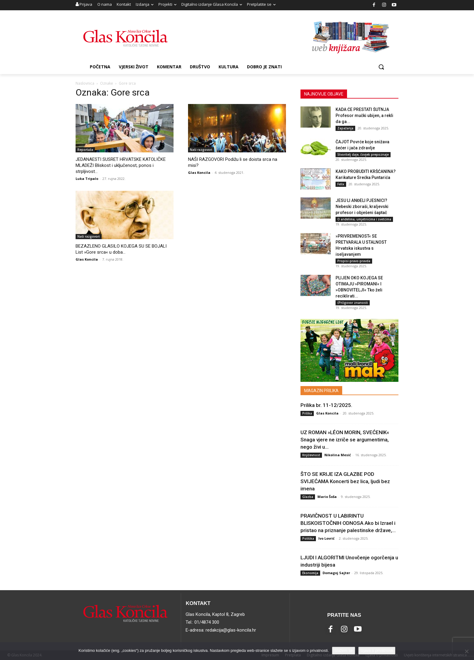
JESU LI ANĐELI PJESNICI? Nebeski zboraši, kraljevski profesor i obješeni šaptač (362, 206)
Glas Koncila (199, 172)
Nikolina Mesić (337, 455)
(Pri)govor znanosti (352, 303)
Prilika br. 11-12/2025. (326, 405)
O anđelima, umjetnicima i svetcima (364, 219)
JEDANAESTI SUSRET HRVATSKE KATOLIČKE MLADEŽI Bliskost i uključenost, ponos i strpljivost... (121, 165)
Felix (340, 184)
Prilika (307, 413)
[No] (466, 651)
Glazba (307, 497)
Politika (308, 538)
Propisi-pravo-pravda (353, 261)
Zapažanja (345, 128)
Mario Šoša (327, 496)
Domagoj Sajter (336, 573)
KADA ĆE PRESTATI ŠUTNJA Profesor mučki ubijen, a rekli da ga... (364, 115)
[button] (381, 67)
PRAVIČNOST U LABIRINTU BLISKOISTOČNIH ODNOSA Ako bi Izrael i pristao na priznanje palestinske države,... (348, 523)
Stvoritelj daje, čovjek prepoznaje (363, 154)
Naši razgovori (201, 150)
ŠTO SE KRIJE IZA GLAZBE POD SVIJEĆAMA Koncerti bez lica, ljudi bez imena (345, 481)
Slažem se (343, 650)
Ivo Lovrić (326, 538)
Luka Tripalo (87, 178)
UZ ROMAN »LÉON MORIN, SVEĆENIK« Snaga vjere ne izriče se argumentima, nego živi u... (344, 439)
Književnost (311, 455)
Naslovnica (85, 83)
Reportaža (85, 150)
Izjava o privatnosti (377, 650)
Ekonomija (310, 573)
